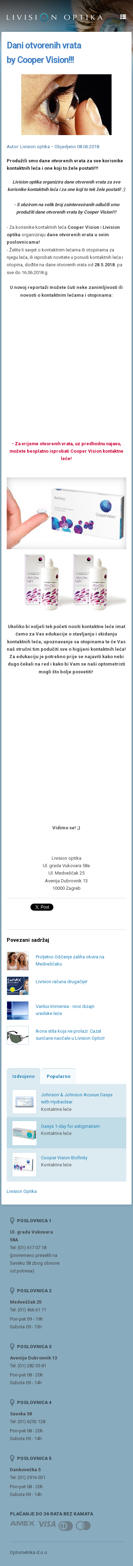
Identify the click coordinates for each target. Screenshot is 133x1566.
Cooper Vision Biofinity (64, 1157)
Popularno (58, 1076)
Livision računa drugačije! (61, 981)
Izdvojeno (23, 1076)
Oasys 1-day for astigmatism (70, 1126)
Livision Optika (22, 1191)
